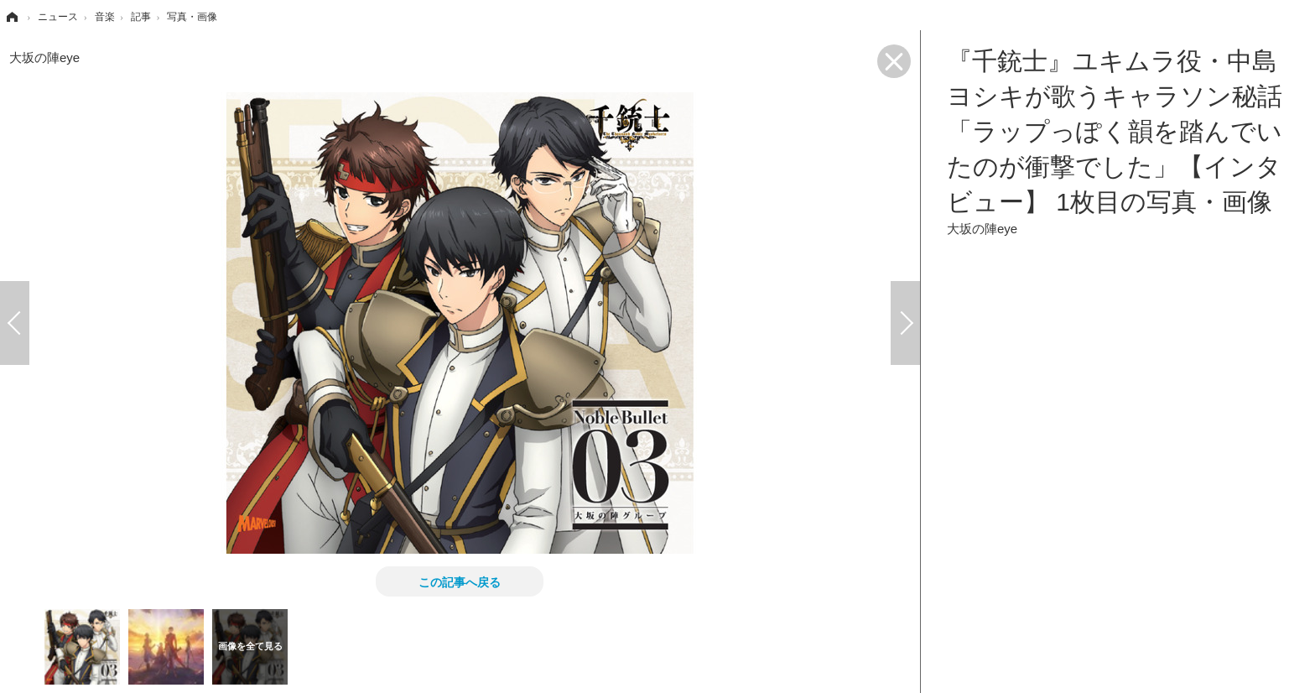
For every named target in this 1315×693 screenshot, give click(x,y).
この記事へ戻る (459, 581)
